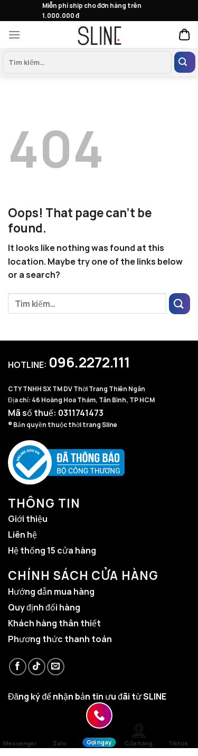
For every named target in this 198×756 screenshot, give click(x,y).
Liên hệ (22, 534)
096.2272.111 (89, 362)
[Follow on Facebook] (17, 666)
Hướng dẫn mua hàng (51, 591)
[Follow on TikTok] (36, 666)
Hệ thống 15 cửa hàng (52, 550)
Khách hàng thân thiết (54, 623)
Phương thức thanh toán (60, 639)
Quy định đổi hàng (44, 607)
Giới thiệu (28, 519)
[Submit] (184, 62)
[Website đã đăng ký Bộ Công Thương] (66, 461)
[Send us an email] (55, 666)
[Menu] (17, 34)
